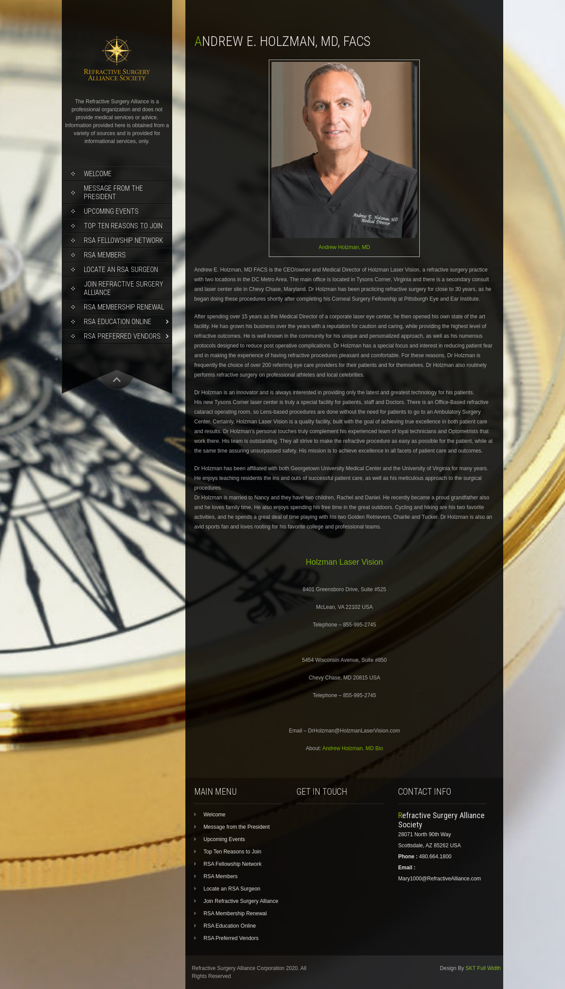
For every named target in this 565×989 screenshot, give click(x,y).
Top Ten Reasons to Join (123, 226)
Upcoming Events (111, 211)
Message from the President (113, 192)
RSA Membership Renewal (124, 307)
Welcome (98, 174)
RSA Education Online (117, 321)
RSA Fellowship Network (123, 240)
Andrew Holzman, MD (344, 247)
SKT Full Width (483, 968)
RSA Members (105, 255)
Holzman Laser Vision (344, 562)
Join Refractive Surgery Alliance (123, 288)
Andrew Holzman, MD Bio (352, 748)
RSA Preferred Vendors (122, 336)
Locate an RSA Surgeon (121, 269)
